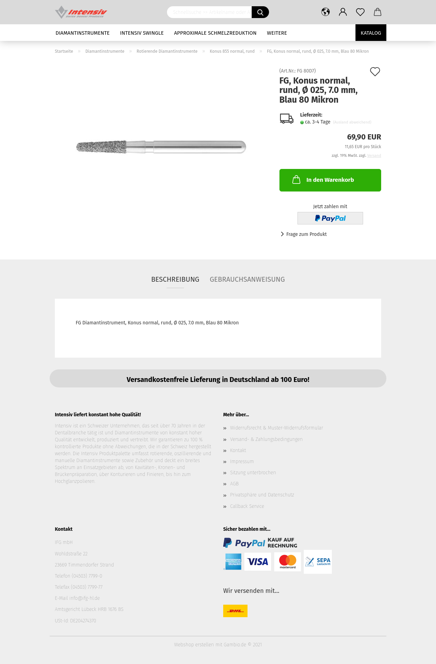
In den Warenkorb (322, 179)
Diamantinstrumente (83, 33)
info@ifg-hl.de (84, 598)
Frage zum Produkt (306, 234)
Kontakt (238, 450)
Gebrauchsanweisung (247, 279)
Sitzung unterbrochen (253, 473)
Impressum (242, 462)
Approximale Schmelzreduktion (215, 33)
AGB (234, 484)
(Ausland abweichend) (352, 122)
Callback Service (247, 506)
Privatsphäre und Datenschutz (262, 495)
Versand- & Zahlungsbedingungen (266, 439)
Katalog (371, 33)
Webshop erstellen (194, 645)
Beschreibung (175, 279)
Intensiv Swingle (142, 33)
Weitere (277, 33)
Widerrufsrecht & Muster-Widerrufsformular (276, 428)
